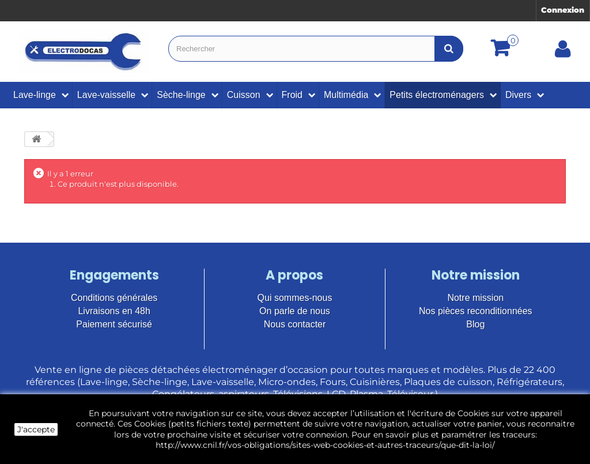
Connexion (562, 9)
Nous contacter (295, 324)
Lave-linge (34, 95)
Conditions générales (114, 298)
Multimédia (346, 95)
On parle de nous (294, 311)
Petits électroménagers (436, 95)
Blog (475, 324)
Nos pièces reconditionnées (475, 311)
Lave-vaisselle (106, 95)
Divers (518, 95)
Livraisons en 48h (114, 311)
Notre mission (475, 298)
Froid (292, 95)
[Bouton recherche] (448, 49)
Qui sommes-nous (295, 298)
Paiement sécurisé (114, 324)
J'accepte (36, 429)
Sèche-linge (181, 95)
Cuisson (243, 95)
